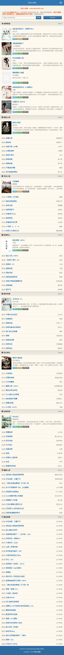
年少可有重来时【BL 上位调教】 (18, 487)
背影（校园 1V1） (12, 589)
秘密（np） (10, 640)
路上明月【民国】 (12, 627)
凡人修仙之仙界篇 (12, 394)
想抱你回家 (10, 340)
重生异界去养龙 (11, 390)
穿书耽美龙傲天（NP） (14, 551)
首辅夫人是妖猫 (11, 457)
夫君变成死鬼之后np (13, 555)
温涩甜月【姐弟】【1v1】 (15, 564)
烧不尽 (8, 289)
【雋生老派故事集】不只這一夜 (17, 483)
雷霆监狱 (9, 432)
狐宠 (7, 453)
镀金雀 (8, 142)
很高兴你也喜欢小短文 (14, 623)
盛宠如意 (9, 268)
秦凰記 (8, 572)
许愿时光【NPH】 (19, 102)
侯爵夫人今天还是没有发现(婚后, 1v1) (19, 606)
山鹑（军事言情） (12, 547)
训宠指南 (9, 436)
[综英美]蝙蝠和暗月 (13, 513)
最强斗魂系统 (17, 358)
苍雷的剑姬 (10, 377)
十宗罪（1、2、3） (13, 226)
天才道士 (9, 445)
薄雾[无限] (10, 403)
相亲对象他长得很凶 (13, 327)
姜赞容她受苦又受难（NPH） (16, 580)
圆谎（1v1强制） (12, 618)
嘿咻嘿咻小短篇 (18, 73)
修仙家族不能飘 (11, 399)
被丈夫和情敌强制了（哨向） (16, 635)
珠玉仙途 (9, 440)
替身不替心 (10, 155)
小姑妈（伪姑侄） (12, 593)
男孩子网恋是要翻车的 (14, 281)
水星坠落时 (10, 151)
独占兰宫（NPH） (12, 256)
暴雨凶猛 (9, 163)
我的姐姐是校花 (11, 277)
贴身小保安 (16, 122)
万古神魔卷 (10, 382)
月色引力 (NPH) (11, 644)
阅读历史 (52, 17)
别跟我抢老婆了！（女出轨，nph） (19, 534)
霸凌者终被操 (11, 610)
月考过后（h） (17, 299)
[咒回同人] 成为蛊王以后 (15, 508)
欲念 (7, 462)
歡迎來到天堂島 (11, 614)
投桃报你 (9, 319)
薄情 (7, 336)
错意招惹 (9, 159)
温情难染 (9, 285)
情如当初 (9, 273)
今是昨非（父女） (12, 543)
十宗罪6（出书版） (13, 197)
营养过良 (9, 344)
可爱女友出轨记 (11, 314)
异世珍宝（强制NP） (13, 538)
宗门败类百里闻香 (12, 602)
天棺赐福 (15, 181)
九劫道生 (9, 373)
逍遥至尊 (9, 449)
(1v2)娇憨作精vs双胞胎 (14, 496)
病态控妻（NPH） (19, 240)
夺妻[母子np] (11, 214)
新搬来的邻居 (11, 466)
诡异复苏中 (10, 209)
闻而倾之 (9, 348)
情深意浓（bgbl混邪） (14, 568)
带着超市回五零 (11, 222)
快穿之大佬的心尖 (12, 231)
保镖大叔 (9, 138)
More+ (60, 24)
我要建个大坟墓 (11, 500)
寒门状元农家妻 (11, 331)
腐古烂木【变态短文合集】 (15, 576)
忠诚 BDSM (10, 597)
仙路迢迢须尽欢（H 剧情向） (23, 87)
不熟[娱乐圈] (10, 168)
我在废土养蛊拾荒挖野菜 (15, 475)
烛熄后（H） (10, 264)
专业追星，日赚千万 (13, 479)
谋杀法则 (9, 205)
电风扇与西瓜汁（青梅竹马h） (23, 29)
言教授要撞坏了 (18, 43)
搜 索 (38, 17)
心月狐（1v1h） (12, 407)
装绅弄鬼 (9, 218)
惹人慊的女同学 (11, 530)
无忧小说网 (32, 3)
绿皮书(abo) (10, 631)
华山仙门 (15, 416)
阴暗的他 (9, 323)
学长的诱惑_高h (18, 58)
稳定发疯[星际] (11, 201)
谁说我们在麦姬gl (12, 492)
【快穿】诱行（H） (13, 260)
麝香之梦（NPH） (12, 386)
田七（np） (10, 559)
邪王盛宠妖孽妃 (11, 172)
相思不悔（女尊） (12, 146)
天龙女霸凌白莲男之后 (14, 504)
